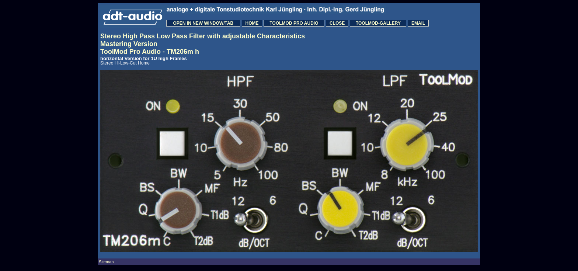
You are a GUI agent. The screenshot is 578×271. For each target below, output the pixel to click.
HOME (252, 23)
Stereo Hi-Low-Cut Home (125, 63)
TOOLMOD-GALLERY (378, 23)
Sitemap (106, 262)
